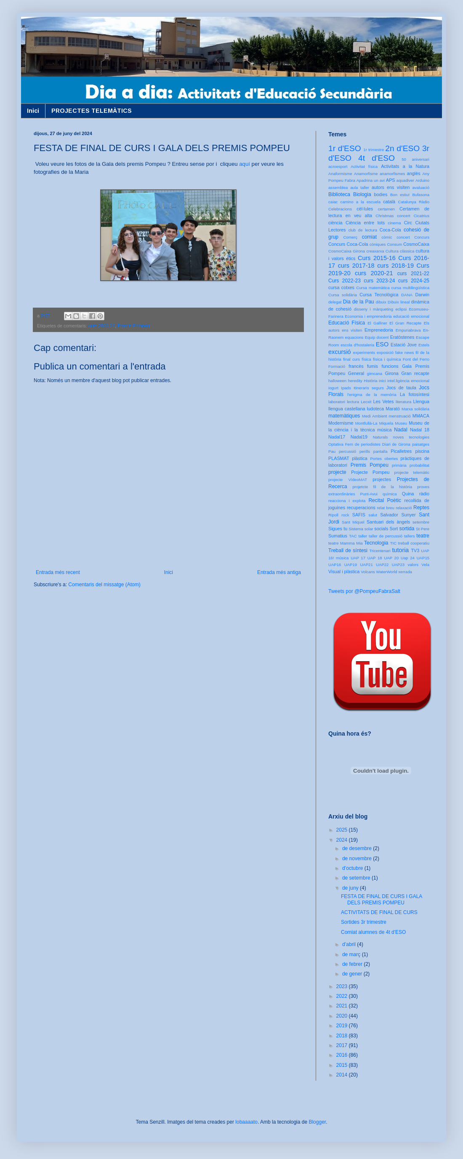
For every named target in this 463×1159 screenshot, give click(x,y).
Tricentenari (379, 550)
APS (390, 180)
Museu (401, 423)
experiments (364, 352)
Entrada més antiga (279, 572)
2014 (342, 1075)
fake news (404, 352)
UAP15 (423, 558)
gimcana (374, 373)
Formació (336, 366)
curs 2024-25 (413, 281)
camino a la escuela (361, 201)
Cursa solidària (342, 294)
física (366, 359)
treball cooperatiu (413, 543)
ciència (335, 222)
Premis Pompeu (133, 325)
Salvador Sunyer (397, 514)
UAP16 (334, 564)
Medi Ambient (374, 416)
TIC (393, 543)
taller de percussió (385, 536)
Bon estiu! (400, 194)
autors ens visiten (391, 187)
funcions (389, 366)
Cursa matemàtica (372, 287)
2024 (342, 840)
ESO (382, 344)
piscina (422, 451)
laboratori (336, 401)
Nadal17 (336, 436)
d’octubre (353, 868)
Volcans (368, 571)
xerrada (405, 571)
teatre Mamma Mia (345, 543)
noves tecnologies (411, 437)
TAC (353, 536)
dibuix (381, 302)
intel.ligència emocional (408, 380)
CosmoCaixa (416, 244)
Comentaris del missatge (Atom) (104, 584)
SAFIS (358, 514)
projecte (337, 472)
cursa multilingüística (410, 287)
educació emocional (411, 316)
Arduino (422, 180)
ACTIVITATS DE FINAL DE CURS (379, 912)
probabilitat (419, 465)
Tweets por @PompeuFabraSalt (364, 591)
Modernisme (340, 422)
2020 (342, 1016)
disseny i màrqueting (373, 309)
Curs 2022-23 (344, 281)
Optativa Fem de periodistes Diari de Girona (369, 444)
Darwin (422, 294)
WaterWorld (386, 571)
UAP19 (350, 564)
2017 (342, 1045)
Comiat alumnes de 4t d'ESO (373, 932)
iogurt (333, 387)
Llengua (421, 401)
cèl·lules (365, 208)
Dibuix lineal (399, 302)
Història (371, 380)
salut (373, 515)
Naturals (380, 437)
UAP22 (382, 564)
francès (356, 366)
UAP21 (366, 564)
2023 (342, 986)
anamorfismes (392, 173)
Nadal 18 (419, 429)
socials (381, 528)
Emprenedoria (379, 329)
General (356, 373)
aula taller (359, 187)
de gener (353, 974)
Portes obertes (384, 458)
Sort (393, 528)
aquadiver (405, 180)
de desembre (357, 848)
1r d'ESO (344, 148)
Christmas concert (392, 215)
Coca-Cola (390, 229)
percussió (347, 451)
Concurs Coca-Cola (348, 244)
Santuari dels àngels (388, 521)
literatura (403, 401)
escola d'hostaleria (357, 345)
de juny (351, 888)
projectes (382, 479)
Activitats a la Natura (405, 166)
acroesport (337, 166)
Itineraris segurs (369, 387)
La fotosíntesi (414, 394)
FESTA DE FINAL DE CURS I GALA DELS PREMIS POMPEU (381, 899)
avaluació (420, 187)
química (390, 494)
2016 (342, 1055)
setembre (420, 522)
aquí (245, 164)
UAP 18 (374, 558)
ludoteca (375, 408)
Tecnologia (376, 543)
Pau (331, 451)
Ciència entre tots (365, 222)
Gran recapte (415, 373)
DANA (406, 294)
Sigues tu (337, 528)
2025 (342, 830)
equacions (354, 337)
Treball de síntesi (347, 550)
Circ (408, 222)
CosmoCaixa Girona (346, 251)
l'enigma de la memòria (371, 394)
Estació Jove (404, 344)
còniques (378, 244)
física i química (387, 359)
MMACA (420, 415)
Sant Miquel (353, 522)
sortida (406, 529)
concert (403, 237)
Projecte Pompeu (370, 472)
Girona (391, 373)
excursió (339, 351)
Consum (394, 244)
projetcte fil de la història (382, 486)
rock (345, 515)
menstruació (400, 416)
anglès (413, 173)
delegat (334, 302)
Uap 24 (408, 558)
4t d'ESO (376, 158)
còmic (386, 237)
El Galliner (377, 323)
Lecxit (366, 401)
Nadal (400, 430)
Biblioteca (339, 194)
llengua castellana (346, 408)
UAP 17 (358, 558)
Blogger (317, 1122)
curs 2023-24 (101, 325)
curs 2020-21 (374, 273)
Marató (393, 408)
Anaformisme (340, 173)
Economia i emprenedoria (368, 316)
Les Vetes (383, 401)
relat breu (385, 507)
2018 (342, 1036)
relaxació (404, 507)
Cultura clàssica (400, 251)
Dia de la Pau (358, 302)
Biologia (362, 194)
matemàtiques (344, 416)
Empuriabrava (408, 330)
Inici (33, 110)
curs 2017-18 (356, 265)
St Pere (422, 528)
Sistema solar (361, 528)
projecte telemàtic (411, 472)
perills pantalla (373, 451)
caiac (333, 201)
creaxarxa (375, 251)
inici (382, 380)
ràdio (424, 493)
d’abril (349, 944)
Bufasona (420, 194)
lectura (353, 401)
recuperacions (361, 507)
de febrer (353, 964)
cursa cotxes (341, 287)
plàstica (359, 458)
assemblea (338, 187)
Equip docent (377, 337)
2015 (342, 1065)
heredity (355, 380)
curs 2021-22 (413, 273)
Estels (423, 345)
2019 (342, 1026)
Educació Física (346, 323)
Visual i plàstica (343, 571)
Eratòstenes (402, 337)
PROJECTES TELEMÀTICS (91, 110)
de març (352, 954)
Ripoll (333, 515)
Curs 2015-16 (377, 258)
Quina (408, 493)
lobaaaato (246, 1122)
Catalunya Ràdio (413, 201)
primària (399, 465)
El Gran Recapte (405, 323)
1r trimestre (373, 149)
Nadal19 (359, 436)
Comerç (350, 237)
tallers (409, 536)
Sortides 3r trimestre (363, 922)
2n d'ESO (402, 148)
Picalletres (401, 451)
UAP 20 (391, 558)
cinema (394, 223)
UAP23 (398, 564)
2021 (342, 1006)
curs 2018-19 (395, 265)
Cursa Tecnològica (378, 294)
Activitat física (364, 166)
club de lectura (363, 230)
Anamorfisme (366, 173)
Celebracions (340, 209)
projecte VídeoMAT (347, 479)
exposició (385, 352)
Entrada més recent (58, 572)
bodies (381, 194)
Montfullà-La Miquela (374, 423)
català (389, 201)
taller (362, 536)
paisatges (420, 444)
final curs (351, 359)
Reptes (421, 507)
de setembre (357, 878)
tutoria (400, 550)
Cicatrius (421, 215)
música (384, 429)
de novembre (357, 858)
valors (412, 564)
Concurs (421, 237)
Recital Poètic (384, 500)
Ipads (346, 387)
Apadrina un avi (371, 180)
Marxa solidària (415, 409)
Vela (425, 564)
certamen (386, 209)
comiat (369, 237)
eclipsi (401, 309)
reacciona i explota (346, 500)
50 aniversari (415, 159)
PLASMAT (338, 458)
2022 (342, 996)
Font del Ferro (416, 359)
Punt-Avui (369, 494)
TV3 (415, 550)
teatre (422, 536)
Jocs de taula (401, 387)
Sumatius (337, 535)
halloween (337, 380)
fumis (372, 366)
